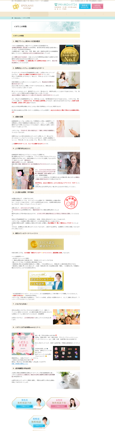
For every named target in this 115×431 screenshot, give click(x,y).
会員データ (88, 124)
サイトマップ (88, 144)
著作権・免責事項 (90, 140)
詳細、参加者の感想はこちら (20, 363)
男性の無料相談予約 (90, 104)
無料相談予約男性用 (85, 6)
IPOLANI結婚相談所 (36, 428)
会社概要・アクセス (90, 128)
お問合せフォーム (91, 420)
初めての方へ (88, 76)
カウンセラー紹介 (90, 100)
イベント (87, 92)
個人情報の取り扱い (90, 136)
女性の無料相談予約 (90, 108)
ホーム (87, 72)
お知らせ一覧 (88, 132)
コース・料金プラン (90, 80)
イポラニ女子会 (89, 88)
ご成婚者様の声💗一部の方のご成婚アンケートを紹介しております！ (93, 118)
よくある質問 (88, 96)
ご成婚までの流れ (90, 84)
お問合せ (87, 113)
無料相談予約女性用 (97, 6)
